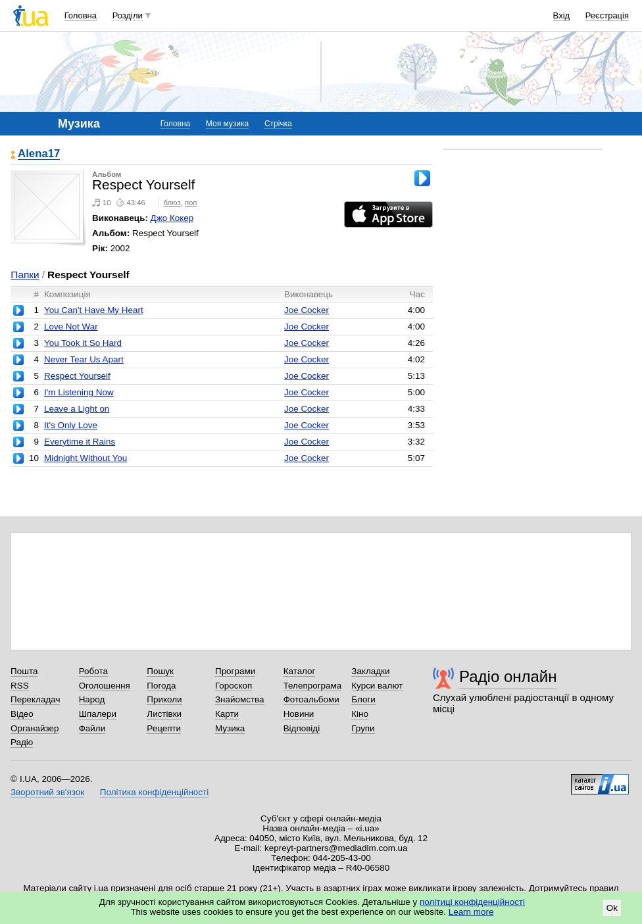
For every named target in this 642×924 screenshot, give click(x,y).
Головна (80, 15)
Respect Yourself (77, 376)
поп (191, 203)
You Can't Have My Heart (93, 310)
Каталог (300, 671)
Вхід (561, 15)
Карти (227, 714)
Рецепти (164, 728)
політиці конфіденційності (472, 902)
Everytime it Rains (79, 442)
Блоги (363, 699)
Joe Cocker (306, 310)
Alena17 (39, 154)
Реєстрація (607, 15)
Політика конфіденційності (154, 792)
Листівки (164, 714)
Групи (362, 728)
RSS (20, 686)
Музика (230, 728)
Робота (93, 671)
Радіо (22, 742)
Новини (299, 714)
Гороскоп (233, 686)
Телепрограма (313, 686)
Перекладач (35, 699)
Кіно (359, 714)
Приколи (164, 699)
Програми (235, 671)
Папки (25, 274)
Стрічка (278, 123)
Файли (92, 728)
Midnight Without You (85, 458)
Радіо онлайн (508, 676)
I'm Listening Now (79, 392)
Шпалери (97, 714)
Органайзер (35, 728)
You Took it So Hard (83, 343)
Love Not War (71, 326)
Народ (92, 699)
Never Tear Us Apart (84, 359)
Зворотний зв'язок (47, 792)
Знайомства (239, 699)
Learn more (471, 912)
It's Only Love (70, 425)
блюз (172, 203)
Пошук (160, 671)
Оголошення (104, 686)
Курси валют (377, 686)
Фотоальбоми (311, 699)
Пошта (24, 671)
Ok (612, 908)
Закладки (370, 671)
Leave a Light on (76, 409)
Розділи (127, 15)
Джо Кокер (172, 218)
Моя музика (227, 123)
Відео (22, 714)
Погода (161, 686)
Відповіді (302, 728)
